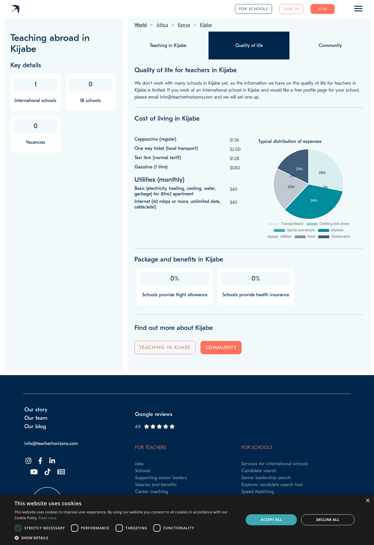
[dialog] (187, 520)
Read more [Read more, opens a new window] (47, 518)
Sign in (292, 9)
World (140, 25)
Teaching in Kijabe (165, 347)
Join (322, 9)
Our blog (35, 426)
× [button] (367, 501)
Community (221, 347)
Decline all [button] (328, 519)
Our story (36, 409)
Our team (36, 418)
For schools (253, 9)
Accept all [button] (271, 519)
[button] (125, 538)
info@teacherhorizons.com (51, 443)
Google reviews (153, 414)
